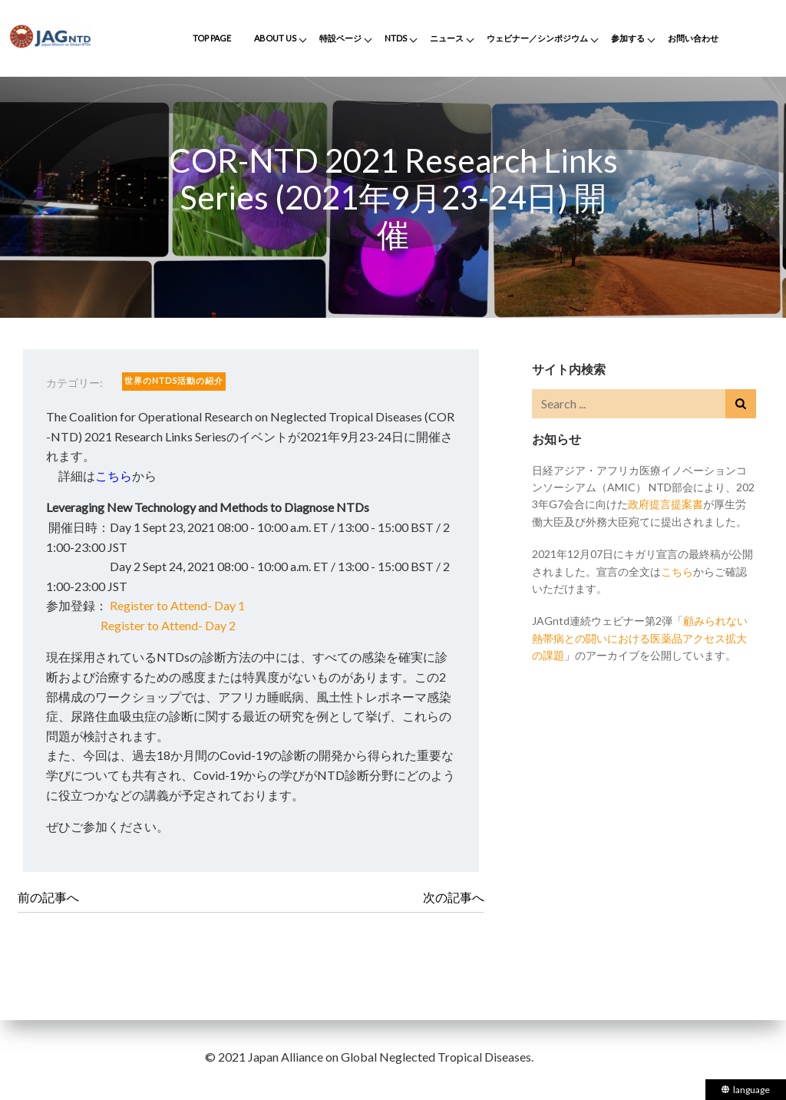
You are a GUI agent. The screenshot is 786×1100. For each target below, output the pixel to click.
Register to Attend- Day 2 (168, 625)
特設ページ (340, 38)
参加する (628, 38)
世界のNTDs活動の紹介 (173, 380)
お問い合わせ (693, 38)
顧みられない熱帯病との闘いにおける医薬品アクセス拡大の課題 (640, 638)
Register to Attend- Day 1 (177, 605)
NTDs (396, 38)
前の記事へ (48, 897)
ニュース (447, 38)
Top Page (212, 38)
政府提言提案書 (665, 503)
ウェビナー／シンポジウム (537, 38)
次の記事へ (453, 897)
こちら (113, 475)
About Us (275, 38)
